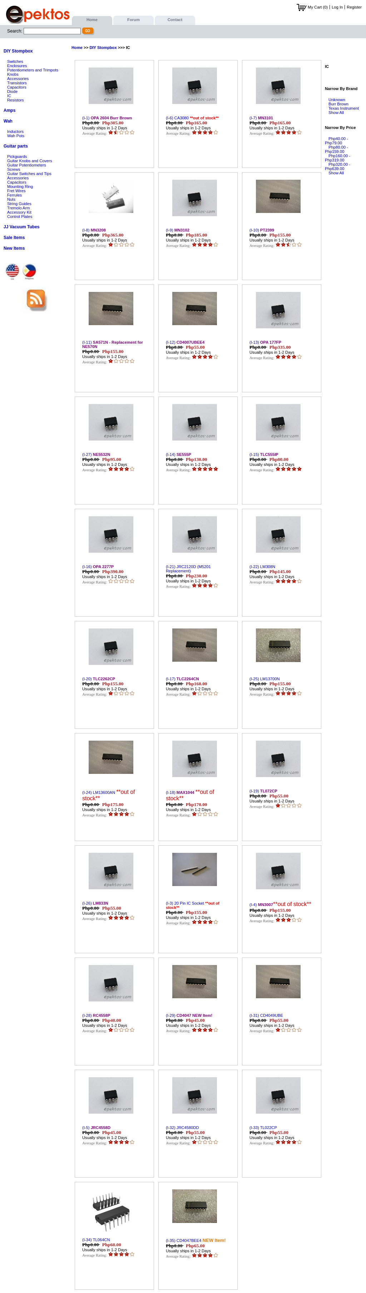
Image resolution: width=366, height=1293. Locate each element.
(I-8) (94, 230)
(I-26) (95, 903)
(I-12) (185, 342)
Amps (9, 110)
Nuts (11, 199)
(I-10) (261, 230)
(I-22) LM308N (262, 567)
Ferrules (14, 195)
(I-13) (265, 342)
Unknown (336, 100)
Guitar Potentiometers (26, 165)
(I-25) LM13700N (264, 679)
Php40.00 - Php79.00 (336, 140)
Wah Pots (15, 136)
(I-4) (280, 904)
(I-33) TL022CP (263, 1127)
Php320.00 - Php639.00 (337, 166)
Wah (8, 121)
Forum (133, 20)
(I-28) (96, 1015)
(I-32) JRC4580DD (182, 1127)
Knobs (13, 74)
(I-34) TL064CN (96, 1240)
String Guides (19, 204)
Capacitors (16, 87)
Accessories (18, 78)
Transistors (17, 83)
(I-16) (98, 567)
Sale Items (14, 237)
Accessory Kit (19, 212)
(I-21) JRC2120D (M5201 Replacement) (188, 569)
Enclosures (17, 66)
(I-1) (107, 118)
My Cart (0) (312, 7)
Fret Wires (16, 191)
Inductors (15, 131)
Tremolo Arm (18, 208)
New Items (14, 248)
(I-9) (177, 230)
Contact (175, 20)
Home (92, 20)
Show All (336, 112)
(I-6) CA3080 (192, 118)
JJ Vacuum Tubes (21, 226)
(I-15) (263, 454)
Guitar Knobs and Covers (29, 161)
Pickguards (17, 156)
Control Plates (19, 216)
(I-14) (178, 454)
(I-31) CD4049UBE (266, 1015)
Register (354, 7)
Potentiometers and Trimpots (32, 70)
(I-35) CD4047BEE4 (196, 1240)
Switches (15, 61)
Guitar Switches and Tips (29, 173)
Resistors (15, 100)
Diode (12, 91)
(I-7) (261, 118)
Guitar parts (16, 146)
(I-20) (98, 679)
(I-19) (263, 791)
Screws (13, 169)
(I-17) (182, 679)
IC (9, 96)
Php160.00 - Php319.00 (337, 158)
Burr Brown (338, 104)
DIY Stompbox (18, 51)
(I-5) (96, 1127)
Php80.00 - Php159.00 (336, 149)
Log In (337, 7)
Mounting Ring (20, 186)
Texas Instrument (343, 108)
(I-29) (189, 1015)
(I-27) (96, 454)
